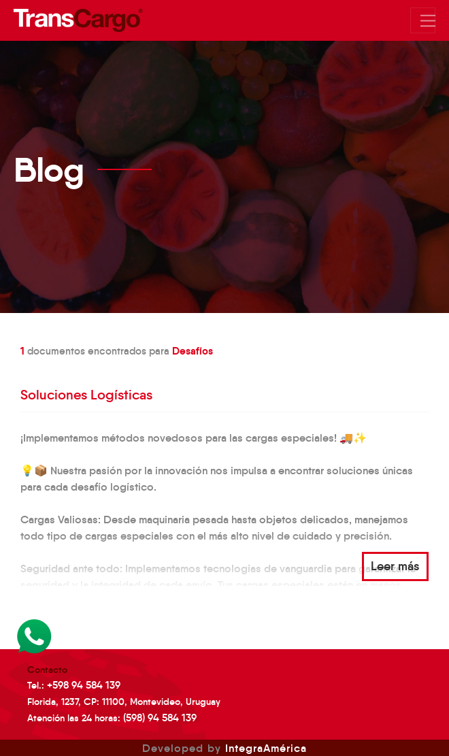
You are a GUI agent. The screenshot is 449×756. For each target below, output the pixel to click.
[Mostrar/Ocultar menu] (423, 20)
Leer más (395, 566)
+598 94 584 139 (83, 684)
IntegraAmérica (266, 748)
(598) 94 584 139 (160, 717)
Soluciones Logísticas (86, 395)
